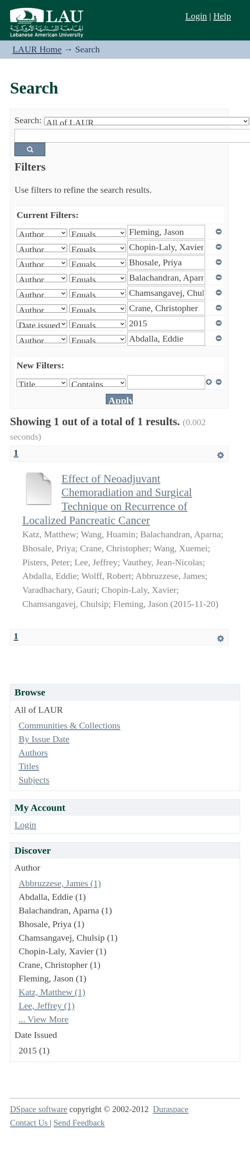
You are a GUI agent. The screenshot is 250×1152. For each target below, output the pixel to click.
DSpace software (38, 1109)
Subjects (34, 780)
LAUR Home (36, 49)
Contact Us (30, 1122)
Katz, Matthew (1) (52, 992)
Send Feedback (79, 1122)
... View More (43, 1019)
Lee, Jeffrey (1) (47, 1005)
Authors (33, 752)
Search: (28, 120)
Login (196, 16)
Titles (29, 766)
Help (222, 16)
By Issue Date (44, 739)
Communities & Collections (69, 725)
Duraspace (170, 1109)
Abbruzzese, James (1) (60, 883)
